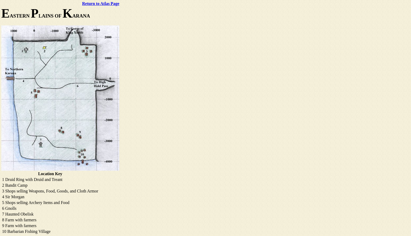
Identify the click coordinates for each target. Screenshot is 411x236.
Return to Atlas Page (100, 3)
